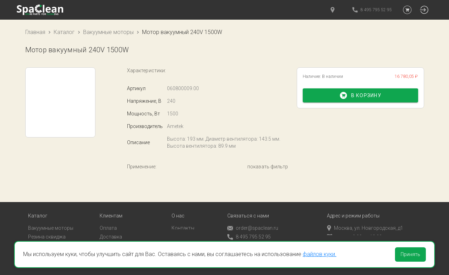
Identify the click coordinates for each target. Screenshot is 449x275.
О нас (178, 206)
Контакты (183, 219)
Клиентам (111, 206)
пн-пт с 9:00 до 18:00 (354, 227)
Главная (35, 32)
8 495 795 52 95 (249, 228)
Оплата (108, 219)
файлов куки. (319, 254)
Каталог (64, 32)
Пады (34, 236)
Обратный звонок (248, 236)
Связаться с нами (248, 206)
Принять (410, 254)
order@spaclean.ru (252, 219)
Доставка (111, 227)
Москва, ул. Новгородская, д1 (365, 219)
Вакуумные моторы (108, 32)
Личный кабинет (118, 236)
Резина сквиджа (47, 227)
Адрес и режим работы (353, 206)
